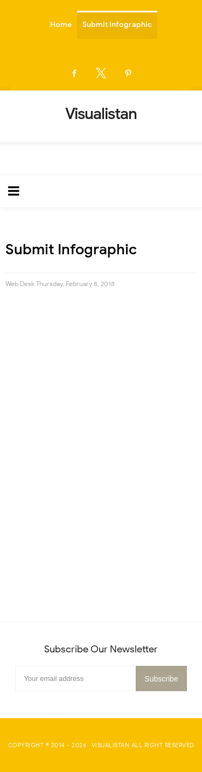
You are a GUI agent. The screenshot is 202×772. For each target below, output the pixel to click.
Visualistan (111, 745)
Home (61, 24)
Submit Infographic (117, 24)
